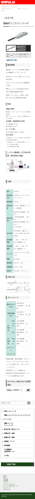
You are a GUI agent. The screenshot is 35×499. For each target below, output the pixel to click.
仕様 (12, 55)
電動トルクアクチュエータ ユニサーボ (17, 415)
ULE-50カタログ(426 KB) (20, 305)
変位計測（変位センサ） (12, 429)
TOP (5, 6)
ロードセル (8, 419)
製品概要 (8, 55)
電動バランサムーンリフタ (8, 424)
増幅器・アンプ (9, 441)
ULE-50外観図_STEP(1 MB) (20, 341)
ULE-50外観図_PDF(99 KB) (20, 332)
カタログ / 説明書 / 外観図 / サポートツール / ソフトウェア (22, 55)
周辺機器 (7, 445)
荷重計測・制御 (9, 433)
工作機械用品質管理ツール (9, 450)
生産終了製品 (11, 464)
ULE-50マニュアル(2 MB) (20, 314)
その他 (6, 455)
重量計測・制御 (9, 437)
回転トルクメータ (10, 411)
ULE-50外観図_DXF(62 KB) (20, 323)
